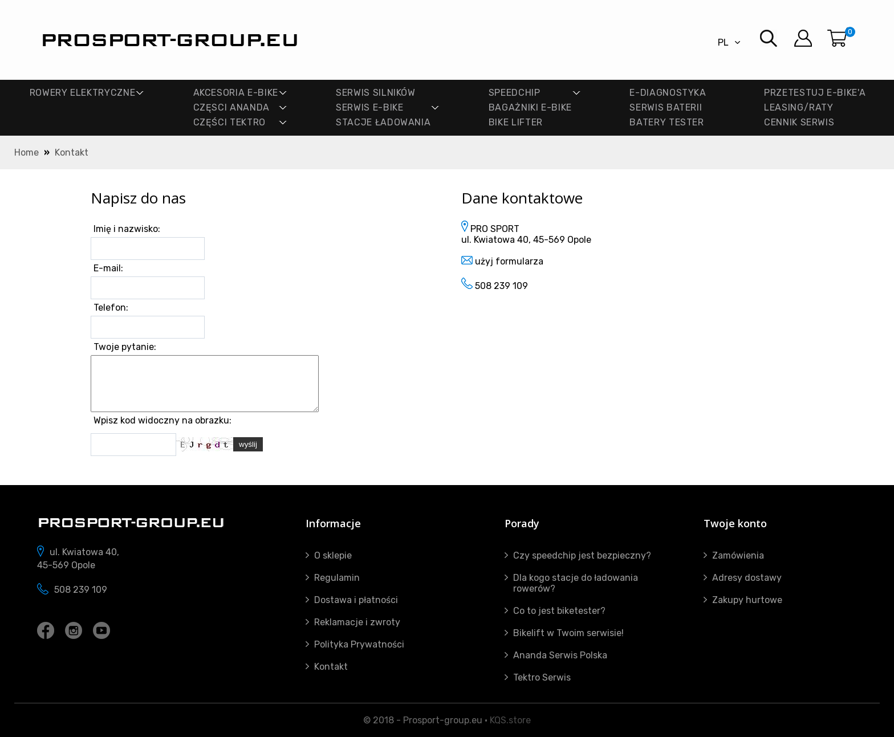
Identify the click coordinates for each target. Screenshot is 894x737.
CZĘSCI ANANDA (231, 107)
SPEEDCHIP (515, 92)
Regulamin (337, 577)
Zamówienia (738, 555)
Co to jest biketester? (559, 610)
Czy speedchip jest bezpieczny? (582, 555)
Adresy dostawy (747, 577)
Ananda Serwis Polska (560, 655)
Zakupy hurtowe (747, 600)
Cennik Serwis (799, 122)
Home (26, 152)
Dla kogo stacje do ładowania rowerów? (575, 583)
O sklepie (333, 555)
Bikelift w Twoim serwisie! (568, 633)
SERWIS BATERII (665, 107)
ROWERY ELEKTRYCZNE (83, 92)
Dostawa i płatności (356, 600)
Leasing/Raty (799, 107)
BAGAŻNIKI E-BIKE (530, 107)
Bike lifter (516, 122)
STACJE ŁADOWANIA (383, 122)
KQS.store (510, 720)
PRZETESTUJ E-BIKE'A (814, 92)
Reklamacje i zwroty (357, 622)
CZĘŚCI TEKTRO (229, 122)
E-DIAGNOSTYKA (667, 92)
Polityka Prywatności (359, 644)
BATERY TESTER (666, 122)
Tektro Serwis (542, 677)
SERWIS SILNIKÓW (376, 92)
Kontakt (71, 152)
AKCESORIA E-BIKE (235, 92)
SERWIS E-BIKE (369, 107)
